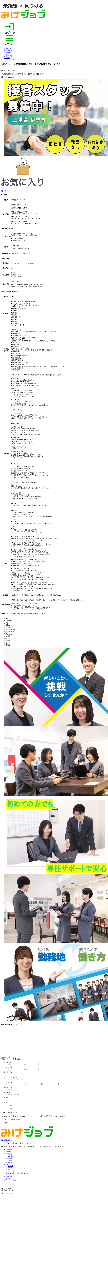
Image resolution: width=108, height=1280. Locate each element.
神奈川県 (10, 1157)
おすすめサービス (13, 1171)
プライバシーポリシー (11, 59)
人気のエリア (8, 1153)
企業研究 (10, 1167)
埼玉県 (10, 1158)
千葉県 (10, 1160)
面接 (9, 1169)
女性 (11, 1109)
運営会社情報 (8, 56)
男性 (11, 1105)
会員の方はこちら (6, 1140)
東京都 (10, 1155)
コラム (6, 54)
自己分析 (10, 1166)
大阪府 (10, 1162)
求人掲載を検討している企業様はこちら (16, 1173)
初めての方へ (8, 50)
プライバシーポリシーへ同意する (12, 1119)
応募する (3, 191)
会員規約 (7, 58)
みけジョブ (7, 49)
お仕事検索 (7, 52)
